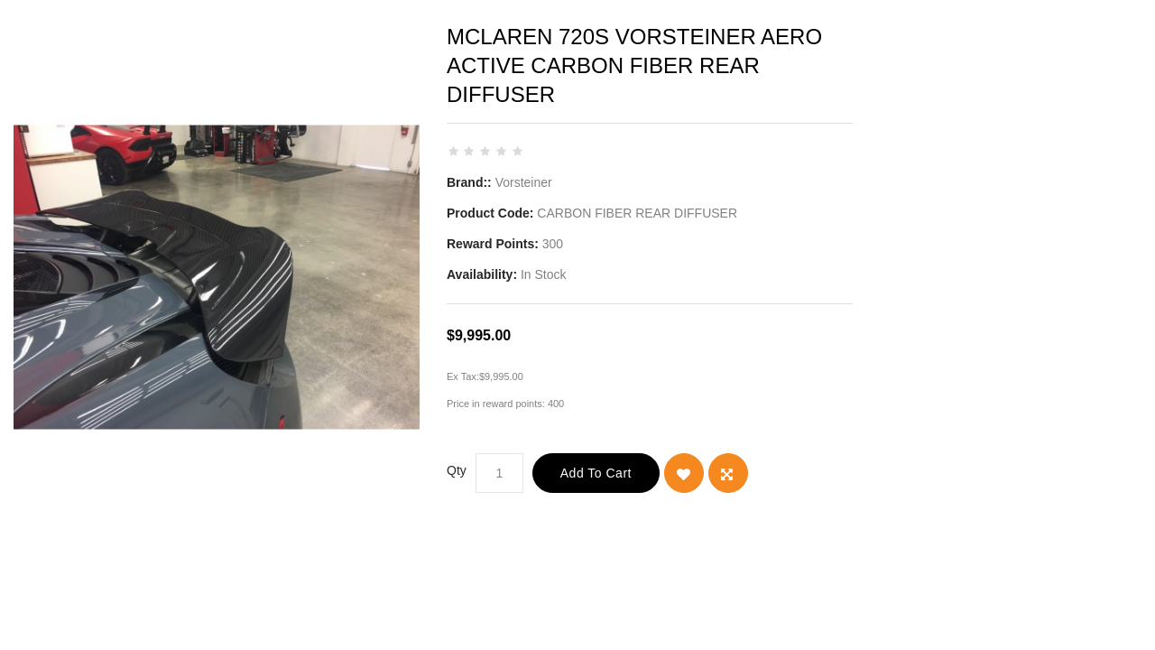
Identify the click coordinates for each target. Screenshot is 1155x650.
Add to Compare (728, 473)
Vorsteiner (523, 182)
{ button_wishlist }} (684, 473)
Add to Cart (596, 473)
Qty (457, 470)
